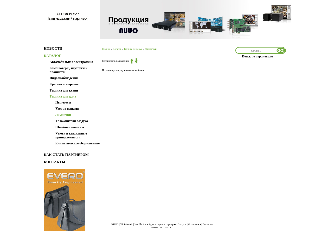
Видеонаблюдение (64, 78)
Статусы (182, 224)
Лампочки (63, 115)
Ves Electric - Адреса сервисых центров (155, 224)
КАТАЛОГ (52, 56)
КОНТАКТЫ (54, 162)
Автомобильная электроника (71, 62)
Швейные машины (69, 127)
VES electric (126, 224)
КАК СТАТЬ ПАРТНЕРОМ (66, 155)
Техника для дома (133, 49)
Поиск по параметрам (257, 56)
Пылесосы (63, 102)
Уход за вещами (67, 108)
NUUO (115, 224)
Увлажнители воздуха (71, 121)
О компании (194, 224)
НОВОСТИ (53, 48)
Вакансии (207, 224)
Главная (106, 49)
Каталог (117, 49)
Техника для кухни (64, 90)
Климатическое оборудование (77, 143)
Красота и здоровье (64, 84)
